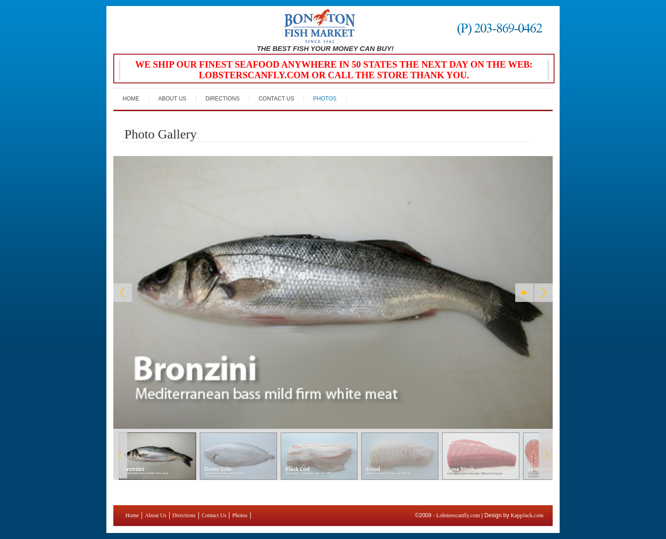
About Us (172, 98)
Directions (222, 98)
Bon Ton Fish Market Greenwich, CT (325, 25)
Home (131, 98)
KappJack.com (527, 515)
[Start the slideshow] (524, 292)
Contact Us (276, 98)
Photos (324, 98)
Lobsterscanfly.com (458, 515)
